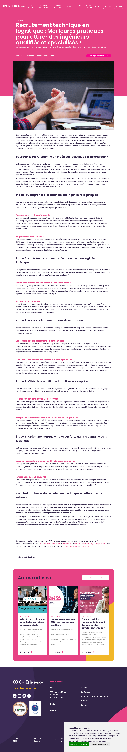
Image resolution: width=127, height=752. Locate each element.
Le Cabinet (31, 6)
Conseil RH (78, 6)
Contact (98, 6)
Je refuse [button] (84, 744)
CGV (54, 739)
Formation (69, 6)
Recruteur (107, 6)
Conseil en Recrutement (43, 6)
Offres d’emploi (88, 6)
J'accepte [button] (73, 744)
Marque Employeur (58, 6)
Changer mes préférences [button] (100, 744)
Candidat (118, 6)
